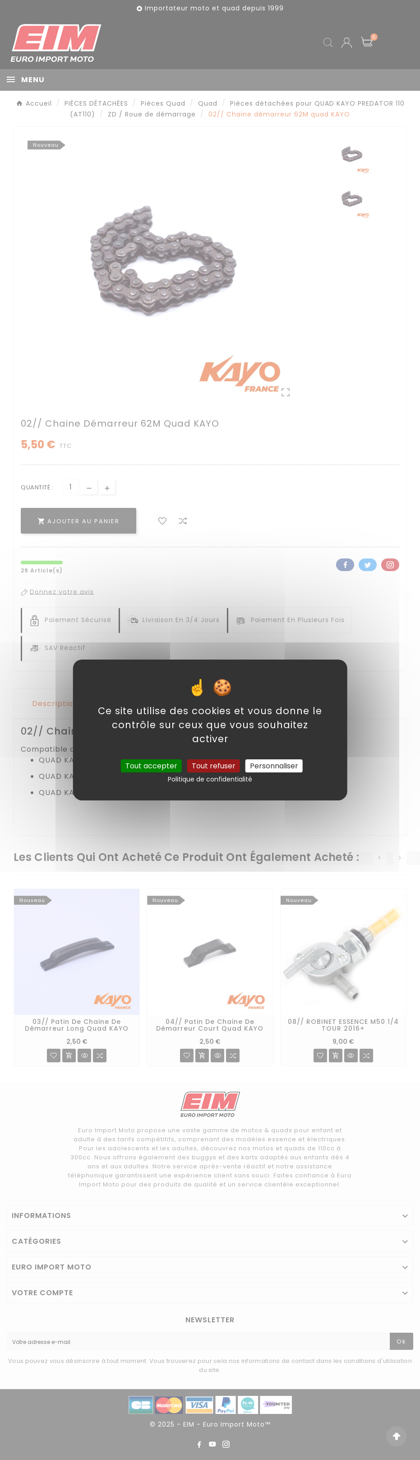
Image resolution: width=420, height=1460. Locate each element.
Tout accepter (151, 766)
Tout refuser (213, 766)
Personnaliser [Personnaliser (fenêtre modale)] (274, 766)
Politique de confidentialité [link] (210, 779)
